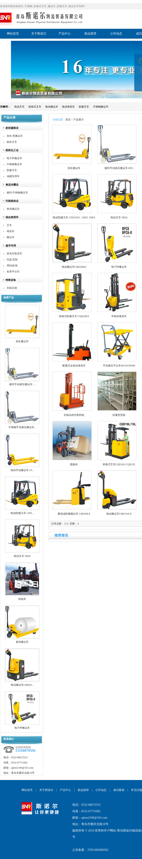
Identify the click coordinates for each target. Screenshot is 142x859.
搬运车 (10, 237)
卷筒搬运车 (13, 208)
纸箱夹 (22, 599)
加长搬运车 (22, 341)
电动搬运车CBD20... (22, 684)
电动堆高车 (68, 106)
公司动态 (100, 790)
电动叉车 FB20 (22, 556)
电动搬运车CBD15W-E (119, 513)
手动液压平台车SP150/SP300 (119, 365)
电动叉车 (19, 106)
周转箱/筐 (12, 265)
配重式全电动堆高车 (74, 365)
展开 (138, 75)
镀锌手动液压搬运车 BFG (119, 168)
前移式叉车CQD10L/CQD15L (119, 464)
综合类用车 (12, 217)
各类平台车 (13, 271)
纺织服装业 (12, 127)
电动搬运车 (51, 106)
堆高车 (10, 231)
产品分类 (9, 117)
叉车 (9, 225)
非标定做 (12, 287)
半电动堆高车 (119, 316)
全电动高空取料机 (74, 415)
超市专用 (11, 245)
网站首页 (27, 790)
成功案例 (118, 790)
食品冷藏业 (12, 184)
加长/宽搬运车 (15, 135)
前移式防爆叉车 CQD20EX (74, 316)
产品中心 (65, 790)
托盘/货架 (12, 259)
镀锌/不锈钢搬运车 (17, 192)
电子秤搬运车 (14, 158)
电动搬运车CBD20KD (74, 266)
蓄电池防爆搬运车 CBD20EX (74, 513)
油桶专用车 (13, 176)
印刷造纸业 (12, 200)
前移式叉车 (34, 106)
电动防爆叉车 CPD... (22, 513)
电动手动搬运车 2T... (22, 470)
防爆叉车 (84, 106)
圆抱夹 (74, 464)
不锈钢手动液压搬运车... (22, 427)
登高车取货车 (14, 253)
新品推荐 (83, 790)
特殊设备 (11, 279)
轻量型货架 (119, 415)
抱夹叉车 (12, 141)
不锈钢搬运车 (100, 106)
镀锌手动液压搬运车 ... (22, 384)
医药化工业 (12, 150)
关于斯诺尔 (46, 790)
